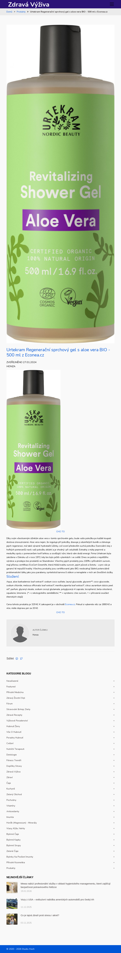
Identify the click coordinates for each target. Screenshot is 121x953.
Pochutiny (11, 800)
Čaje (8, 783)
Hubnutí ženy (13, 726)
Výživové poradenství (17, 720)
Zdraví (9, 777)
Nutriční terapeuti (15, 749)
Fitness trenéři (13, 760)
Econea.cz (70, 604)
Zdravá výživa (13, 771)
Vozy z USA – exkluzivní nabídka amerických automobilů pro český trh (57, 899)
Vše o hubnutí (13, 732)
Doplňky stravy (14, 766)
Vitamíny (10, 805)
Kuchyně (10, 788)
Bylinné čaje (12, 834)
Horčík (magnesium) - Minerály (21, 822)
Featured (10, 686)
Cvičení (9, 743)
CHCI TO (60, 531)
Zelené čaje (12, 851)
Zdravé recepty (14, 714)
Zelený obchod (14, 794)
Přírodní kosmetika (15, 862)
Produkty (21, 12)
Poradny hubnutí (14, 737)
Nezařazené (12, 680)
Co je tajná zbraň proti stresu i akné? (40, 915)
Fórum (9, 703)
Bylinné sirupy (13, 845)
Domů (9, 12)
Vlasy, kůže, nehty (15, 828)
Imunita (10, 817)
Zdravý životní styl (15, 697)
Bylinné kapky (13, 839)
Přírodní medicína (14, 692)
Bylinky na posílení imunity (19, 856)
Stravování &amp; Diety (18, 709)
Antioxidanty (12, 811)
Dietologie (11, 754)
